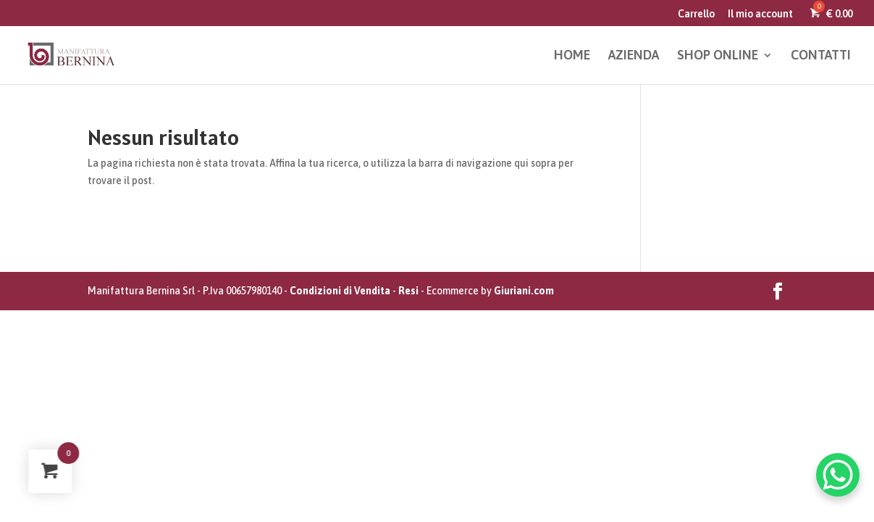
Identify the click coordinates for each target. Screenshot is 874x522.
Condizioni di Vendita (340, 291)
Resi (408, 291)
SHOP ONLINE (717, 56)
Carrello (696, 14)
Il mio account (760, 14)
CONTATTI (821, 56)
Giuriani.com (524, 291)
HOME (572, 56)
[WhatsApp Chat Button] (838, 475)
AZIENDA (633, 56)
